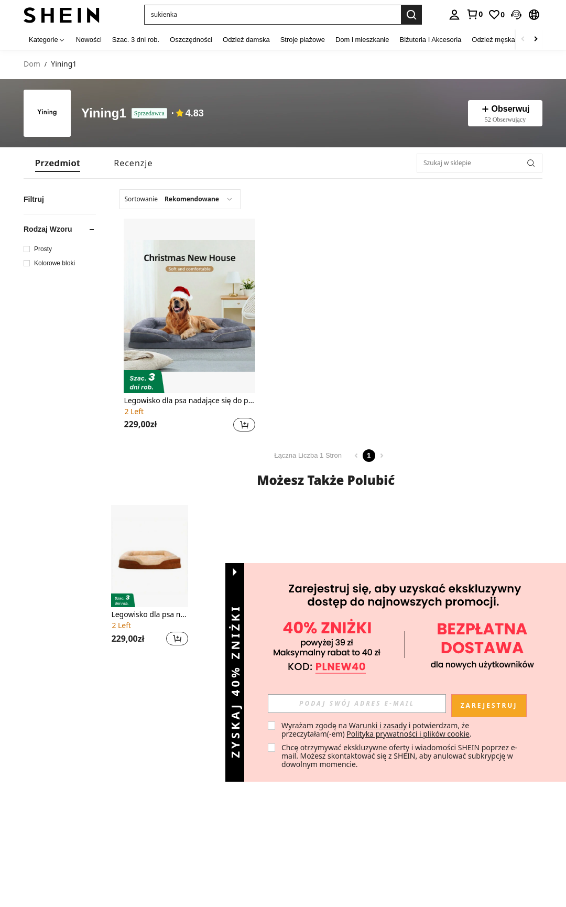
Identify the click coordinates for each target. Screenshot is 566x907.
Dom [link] (32, 64)
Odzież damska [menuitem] (246, 40)
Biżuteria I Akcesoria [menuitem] (431, 40)
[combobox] (180, 199)
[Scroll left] (523, 39)
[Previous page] (356, 455)
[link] (474, 14)
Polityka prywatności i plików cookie (408, 734)
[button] (516, 14)
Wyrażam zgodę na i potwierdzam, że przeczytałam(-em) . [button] (376, 729)
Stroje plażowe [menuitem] (302, 40)
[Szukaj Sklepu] (531, 163)
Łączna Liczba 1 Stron (308, 455)
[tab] (57, 163)
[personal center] (454, 14)
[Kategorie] (47, 39)
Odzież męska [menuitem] (493, 40)
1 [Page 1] (369, 455)
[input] (357, 703)
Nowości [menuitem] (89, 40)
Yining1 (103, 113)
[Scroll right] (535, 39)
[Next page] (381, 455)
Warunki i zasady (378, 725)
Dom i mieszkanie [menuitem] (362, 40)
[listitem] (189, 326)
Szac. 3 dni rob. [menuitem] (135, 40)
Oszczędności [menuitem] (191, 40)
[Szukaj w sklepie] (479, 163)
